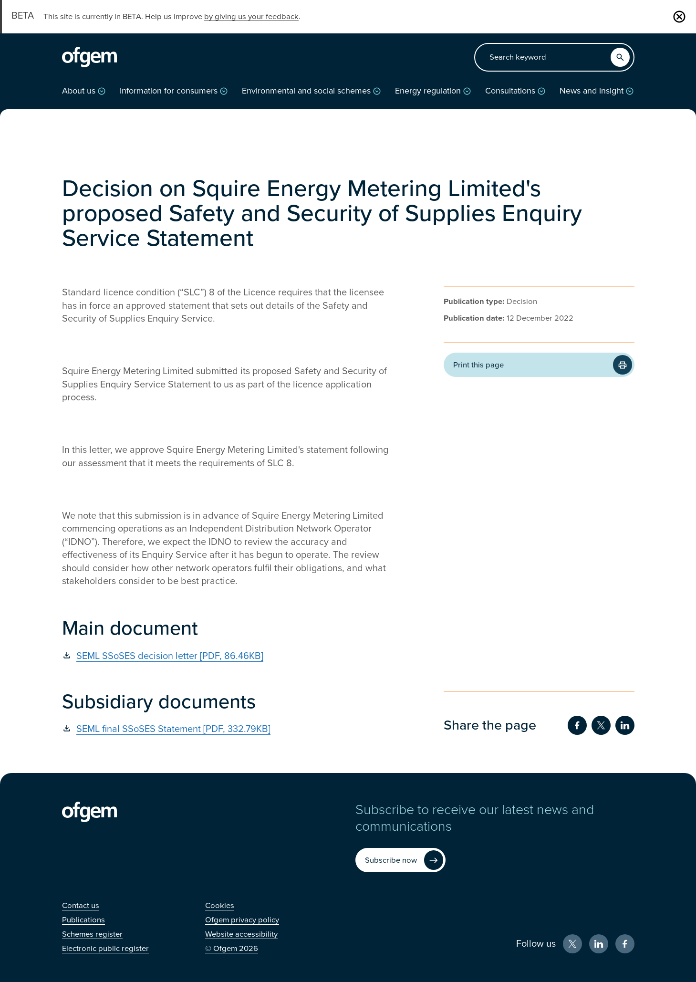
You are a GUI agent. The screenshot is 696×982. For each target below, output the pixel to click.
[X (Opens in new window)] (572, 943)
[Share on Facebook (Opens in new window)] (577, 725)
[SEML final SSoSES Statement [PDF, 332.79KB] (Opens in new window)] (229, 729)
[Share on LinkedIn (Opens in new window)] (624, 725)
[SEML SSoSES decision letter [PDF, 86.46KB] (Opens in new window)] (229, 656)
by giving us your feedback (251, 16)
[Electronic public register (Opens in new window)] (105, 948)
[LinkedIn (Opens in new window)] (598, 943)
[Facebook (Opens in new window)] (624, 943)
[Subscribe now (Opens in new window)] (400, 860)
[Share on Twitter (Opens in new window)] (601, 725)
